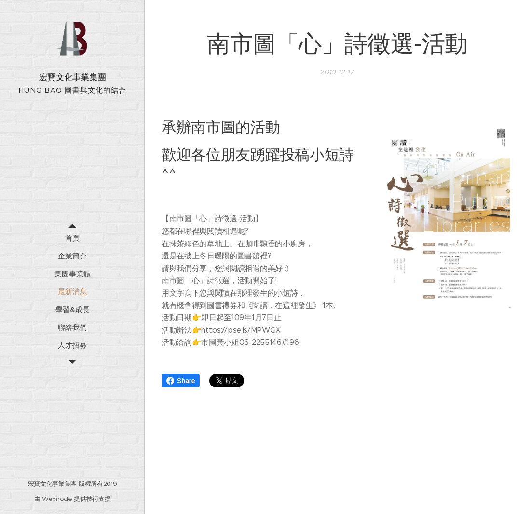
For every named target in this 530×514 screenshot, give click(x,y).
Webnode (57, 499)
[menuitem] (72, 237)
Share (180, 381)
